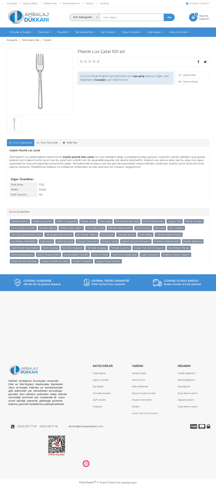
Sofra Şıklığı (145, 234)
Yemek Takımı (47, 228)
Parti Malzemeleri (153, 221)
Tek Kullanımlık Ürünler (59, 234)
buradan (100, 79)
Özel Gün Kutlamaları (124, 254)
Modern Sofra (109, 241)
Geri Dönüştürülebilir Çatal (26, 234)
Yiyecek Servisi (126, 234)
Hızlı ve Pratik (100, 254)
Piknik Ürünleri (193, 221)
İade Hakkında (140, 386)
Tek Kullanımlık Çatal (127, 221)
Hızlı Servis (46, 241)
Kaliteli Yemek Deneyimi (136, 241)
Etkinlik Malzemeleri (120, 228)
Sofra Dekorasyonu (22, 254)
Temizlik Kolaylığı (97, 247)
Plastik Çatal (88, 221)
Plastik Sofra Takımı (71, 228)
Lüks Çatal (105, 221)
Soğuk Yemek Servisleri (55, 261)
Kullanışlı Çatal (65, 241)
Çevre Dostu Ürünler (23, 228)
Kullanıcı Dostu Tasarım (176, 254)
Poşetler (97, 406)
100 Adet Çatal (95, 228)
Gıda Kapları (99, 373)
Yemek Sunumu (120, 247)
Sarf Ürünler (99, 400)
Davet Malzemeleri (48, 254)
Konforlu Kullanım (72, 247)
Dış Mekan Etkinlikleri (23, 241)
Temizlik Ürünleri (102, 393)
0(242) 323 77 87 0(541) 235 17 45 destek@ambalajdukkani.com (59, 426)
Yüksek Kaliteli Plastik (168, 234)
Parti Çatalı (107, 234)
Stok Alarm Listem (188, 393)
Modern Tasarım (82, 261)
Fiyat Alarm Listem (188, 406)
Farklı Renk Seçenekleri (24, 247)
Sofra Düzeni (143, 228)
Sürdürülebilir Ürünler (76, 254)
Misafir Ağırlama (192, 241)
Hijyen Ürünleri (101, 380)
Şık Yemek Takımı (86, 234)
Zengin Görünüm (87, 241)
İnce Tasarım (176, 228)
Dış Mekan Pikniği (178, 247)
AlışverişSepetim (204, 17)
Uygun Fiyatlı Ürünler (108, 261)
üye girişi (138, 76)
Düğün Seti (174, 221)
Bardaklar (98, 386)
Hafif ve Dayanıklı (66, 221)
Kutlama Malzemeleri (166, 241)
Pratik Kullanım (20, 221)
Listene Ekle (187, 75)
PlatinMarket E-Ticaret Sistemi (98, 482)
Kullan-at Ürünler (42, 221)
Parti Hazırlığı (50, 247)
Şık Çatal (160, 228)
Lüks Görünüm (150, 254)
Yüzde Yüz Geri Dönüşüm (149, 247)
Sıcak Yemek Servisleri (24, 261)
